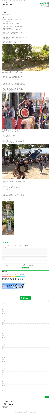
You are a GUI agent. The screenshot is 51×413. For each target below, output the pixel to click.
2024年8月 (3, 343)
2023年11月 (3, 360)
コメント (4, 247)
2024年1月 (3, 356)
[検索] (48, 302)
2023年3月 (3, 378)
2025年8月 (3, 323)
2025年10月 (3, 319)
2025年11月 (3, 317)
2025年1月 (3, 334)
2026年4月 (3, 308)
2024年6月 (3, 347)
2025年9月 (3, 321)
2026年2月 (3, 312)
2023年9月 (3, 365)
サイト (3, 263)
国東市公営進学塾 (24, 412)
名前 (3, 256)
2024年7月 (3, 345)
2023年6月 (3, 371)
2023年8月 (3, 367)
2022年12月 (3, 384)
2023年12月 (3, 358)
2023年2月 (3, 380)
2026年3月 (3, 310)
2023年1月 (3, 382)
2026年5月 (3, 306)
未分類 (21, 19)
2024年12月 (3, 336)
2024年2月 (3, 354)
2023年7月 (3, 369)
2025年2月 (3, 332)
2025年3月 (3, 330)
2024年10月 (3, 341)
